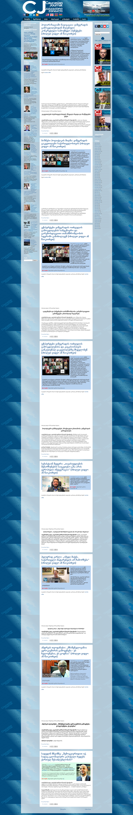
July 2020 (96, 215)
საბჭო (46, 19)
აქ (63, 64)
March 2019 (97, 228)
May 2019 (96, 225)
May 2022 (96, 192)
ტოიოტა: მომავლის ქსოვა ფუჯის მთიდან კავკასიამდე (34, 242)
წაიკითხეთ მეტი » (45, 130)
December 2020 (98, 213)
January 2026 (97, 148)
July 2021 (96, 203)
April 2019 (97, 226)
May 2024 (96, 175)
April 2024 (97, 177)
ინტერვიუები (55, 19)
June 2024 (96, 174)
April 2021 (97, 208)
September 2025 (98, 151)
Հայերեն (76, 19)
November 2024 (98, 166)
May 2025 (96, 157)
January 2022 (97, 198)
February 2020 (97, 218)
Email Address (97, 31)
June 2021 (96, 205)
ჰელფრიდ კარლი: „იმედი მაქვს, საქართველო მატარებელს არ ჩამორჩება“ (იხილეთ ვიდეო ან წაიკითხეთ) (65, 559)
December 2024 (98, 164)
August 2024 (97, 170)
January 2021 (97, 211)
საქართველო (98, 136)
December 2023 (98, 180)
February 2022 (97, 197)
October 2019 (97, 220)
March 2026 (97, 144)
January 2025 (97, 162)
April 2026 (97, 143)
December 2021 (98, 200)
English (84, 19)
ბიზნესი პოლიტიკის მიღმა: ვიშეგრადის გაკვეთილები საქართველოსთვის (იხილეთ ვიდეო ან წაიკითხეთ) (65, 143)
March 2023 (97, 184)
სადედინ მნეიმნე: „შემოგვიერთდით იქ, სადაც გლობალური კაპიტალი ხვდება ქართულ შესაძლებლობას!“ (63, 756)
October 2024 (97, 167)
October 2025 (97, 149)
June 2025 (96, 156)
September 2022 (98, 190)
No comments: (45, 133)
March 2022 (97, 195)
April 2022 (97, 193)
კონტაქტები (66, 19)
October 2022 (97, 189)
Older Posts (88, 809)
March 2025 (97, 159)
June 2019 (96, 223)
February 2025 (97, 161)
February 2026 (97, 146)
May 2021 (96, 206)
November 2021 (98, 202)
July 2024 (96, 172)
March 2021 (97, 210)
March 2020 (97, 216)
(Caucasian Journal (50, 764)
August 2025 (97, 152)
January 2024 (97, 179)
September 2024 (98, 169)
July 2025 (96, 154)
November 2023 (98, 182)
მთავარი (27, 19)
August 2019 (97, 221)
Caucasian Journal (80, 38)
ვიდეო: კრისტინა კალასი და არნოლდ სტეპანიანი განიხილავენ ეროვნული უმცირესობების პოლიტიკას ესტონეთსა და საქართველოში (30, 37)
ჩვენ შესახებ (37, 19)
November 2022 (98, 187)
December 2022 (98, 185)
